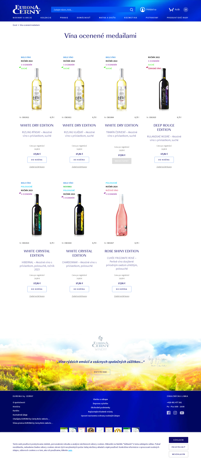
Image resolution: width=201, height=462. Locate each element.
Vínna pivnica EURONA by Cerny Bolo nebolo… (33, 423)
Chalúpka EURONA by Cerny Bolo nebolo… (31, 419)
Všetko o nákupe (100, 399)
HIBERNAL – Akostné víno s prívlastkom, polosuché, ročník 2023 (37, 266)
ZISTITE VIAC (100, 372)
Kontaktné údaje (20, 415)
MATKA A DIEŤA (107, 17)
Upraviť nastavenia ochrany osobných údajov (100, 415)
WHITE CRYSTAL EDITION (37, 254)
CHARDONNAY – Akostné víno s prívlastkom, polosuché (79, 264)
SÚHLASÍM (178, 440)
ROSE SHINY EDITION (122, 251)
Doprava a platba (100, 403)
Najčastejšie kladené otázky (100, 411)
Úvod (15, 25)
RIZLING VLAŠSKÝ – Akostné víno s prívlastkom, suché (79, 133)
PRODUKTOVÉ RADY (177, 17)
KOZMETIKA (130, 17)
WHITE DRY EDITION (37, 126)
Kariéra (16, 410)
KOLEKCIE (46, 17)
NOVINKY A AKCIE (22, 17)
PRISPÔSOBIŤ (179, 447)
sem (70, 450)
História (16, 406)
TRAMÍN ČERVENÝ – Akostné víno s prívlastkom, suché (121, 133)
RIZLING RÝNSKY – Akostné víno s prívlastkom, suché (37, 133)
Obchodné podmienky (100, 407)
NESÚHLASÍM (178, 454)
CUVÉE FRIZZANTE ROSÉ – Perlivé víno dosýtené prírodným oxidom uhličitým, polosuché (122, 263)
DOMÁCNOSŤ (84, 17)
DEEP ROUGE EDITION (164, 128)
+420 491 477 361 (174, 402)
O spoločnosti (19, 402)
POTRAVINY (152, 17)
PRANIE (64, 17)
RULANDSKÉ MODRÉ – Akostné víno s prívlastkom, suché (164, 138)
